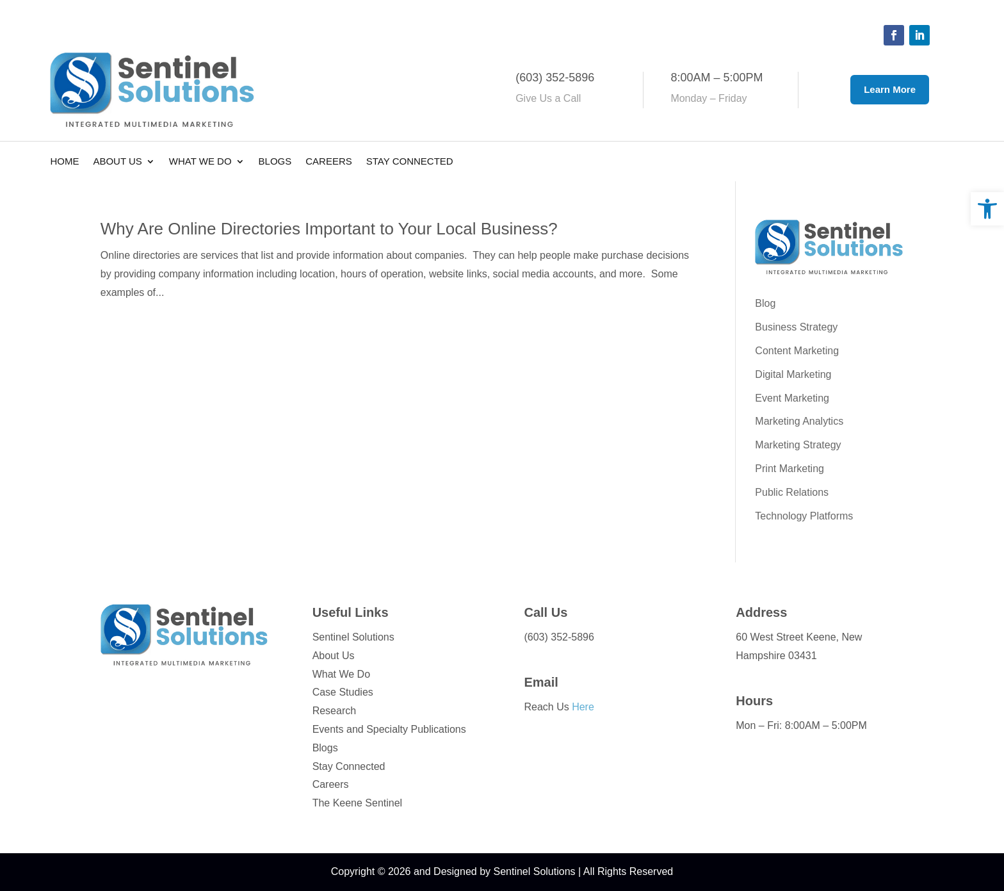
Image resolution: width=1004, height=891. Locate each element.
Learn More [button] (890, 89)
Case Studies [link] (342, 692)
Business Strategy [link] (796, 327)
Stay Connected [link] (409, 162)
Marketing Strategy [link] (798, 444)
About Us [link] (117, 162)
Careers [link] (328, 162)
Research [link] (334, 710)
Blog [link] (765, 303)
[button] (894, 35)
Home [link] (64, 162)
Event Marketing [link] (792, 398)
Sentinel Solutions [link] (353, 637)
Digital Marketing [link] (793, 374)
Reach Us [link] (559, 706)
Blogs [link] (275, 162)
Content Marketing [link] (797, 350)
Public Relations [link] (792, 492)
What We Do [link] (200, 162)
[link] (987, 208)
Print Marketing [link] (789, 468)
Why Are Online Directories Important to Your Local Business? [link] (329, 228)
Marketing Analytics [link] (799, 421)
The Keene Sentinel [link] (357, 802)
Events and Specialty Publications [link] (389, 729)
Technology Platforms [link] (804, 516)
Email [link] (541, 682)
